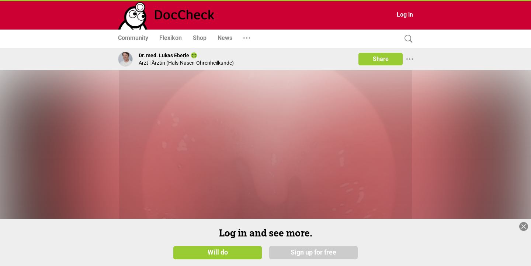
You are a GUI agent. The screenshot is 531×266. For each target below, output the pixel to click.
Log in (405, 14)
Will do (218, 252)
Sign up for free (313, 252)
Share (381, 58)
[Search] (406, 39)
